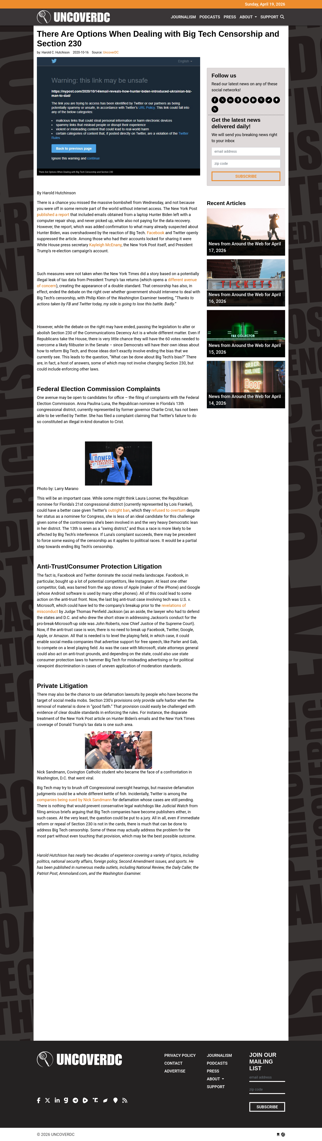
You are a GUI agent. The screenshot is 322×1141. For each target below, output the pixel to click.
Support (269, 17)
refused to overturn (169, 510)
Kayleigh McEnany (105, 244)
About (246, 17)
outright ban (119, 510)
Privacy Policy (180, 1055)
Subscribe (246, 176)
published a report (53, 214)
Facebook (155, 232)
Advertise (174, 1071)
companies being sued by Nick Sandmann (74, 799)
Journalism (183, 17)
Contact (173, 1063)
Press (230, 17)
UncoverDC (75, 17)
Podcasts (209, 17)
